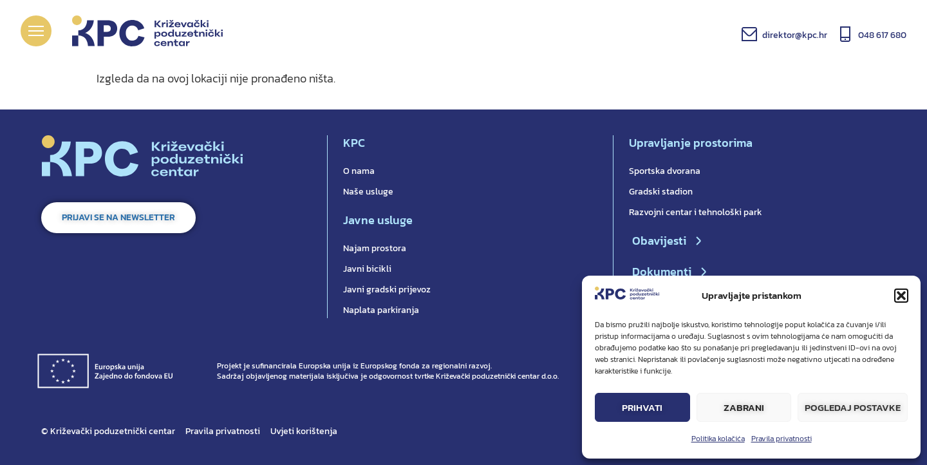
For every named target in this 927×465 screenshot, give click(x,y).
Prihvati (642, 407)
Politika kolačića (718, 438)
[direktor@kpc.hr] (749, 34)
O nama (359, 171)
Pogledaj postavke (853, 407)
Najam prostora (374, 248)
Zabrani (744, 407)
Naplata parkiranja (381, 310)
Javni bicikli (367, 269)
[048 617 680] (845, 34)
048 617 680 (882, 35)
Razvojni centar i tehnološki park (695, 212)
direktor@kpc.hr (794, 35)
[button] (901, 295)
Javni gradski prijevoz (387, 289)
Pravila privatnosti (781, 438)
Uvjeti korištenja (303, 431)
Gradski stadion (661, 191)
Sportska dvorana (664, 171)
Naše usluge (368, 191)
